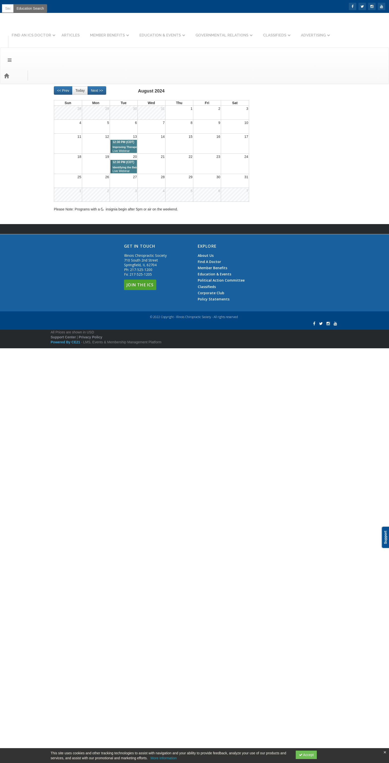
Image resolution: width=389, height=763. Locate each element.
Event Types (54, 48)
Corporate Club (211, 707)
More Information (164, 758)
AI (261, 121)
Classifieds (326, 31)
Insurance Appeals (279, 396)
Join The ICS (140, 699)
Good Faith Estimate (276, 365)
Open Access (270, 477)
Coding (265, 233)
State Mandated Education (280, 558)
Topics (31, 48)
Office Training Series (276, 467)
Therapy (266, 579)
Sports (270, 223)
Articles (122, 31)
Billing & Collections (275, 132)
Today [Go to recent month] (80, 63)
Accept (306, 755)
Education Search (316, 48)
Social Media (275, 447)
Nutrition (271, 203)
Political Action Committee (221, 695)
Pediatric (267, 508)
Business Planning (274, 142)
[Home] (14, 48)
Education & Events (211, 31)
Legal (264, 416)
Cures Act (267, 284)
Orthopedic (273, 213)
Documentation (272, 294)
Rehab (265, 548)
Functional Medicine (275, 355)
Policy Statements (213, 713)
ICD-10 (270, 254)
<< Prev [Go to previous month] (63, 63)
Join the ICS (32, 6)
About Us (206, 670)
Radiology (268, 538)
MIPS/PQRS (275, 264)
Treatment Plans (277, 335)
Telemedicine (270, 569)
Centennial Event (273, 152)
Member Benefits (159, 31)
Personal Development (277, 518)
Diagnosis (272, 182)
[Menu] (5, 48)
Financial (267, 345)
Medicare (272, 406)
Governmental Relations (273, 31)
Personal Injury (271, 528)
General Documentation (283, 325)
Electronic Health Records (285, 304)
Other (264, 487)
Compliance (269, 274)
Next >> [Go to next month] (97, 63)
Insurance (267, 386)
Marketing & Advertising (278, 437)
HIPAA (265, 376)
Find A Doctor (209, 676)
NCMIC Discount (273, 457)
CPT (268, 243)
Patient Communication (278, 497)
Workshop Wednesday (277, 609)
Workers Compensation (278, 599)
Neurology (273, 193)
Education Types (85, 48)
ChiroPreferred (271, 162)
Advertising (365, 31)
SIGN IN (10, 6)
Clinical (265, 172)
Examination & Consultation (286, 315)
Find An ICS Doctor (83, 31)
